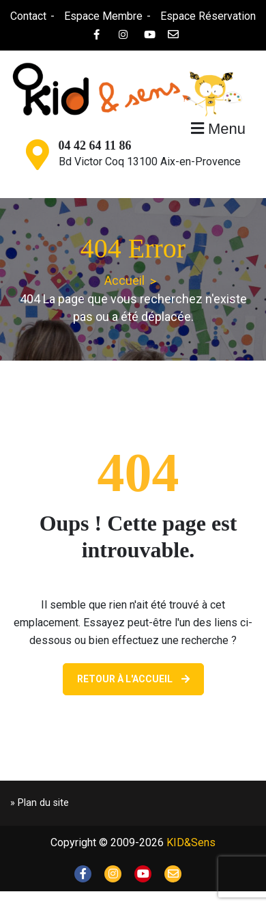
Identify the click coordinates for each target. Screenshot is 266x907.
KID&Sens (191, 842)
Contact (28, 16)
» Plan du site (39, 803)
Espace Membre (103, 16)
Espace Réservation (208, 16)
